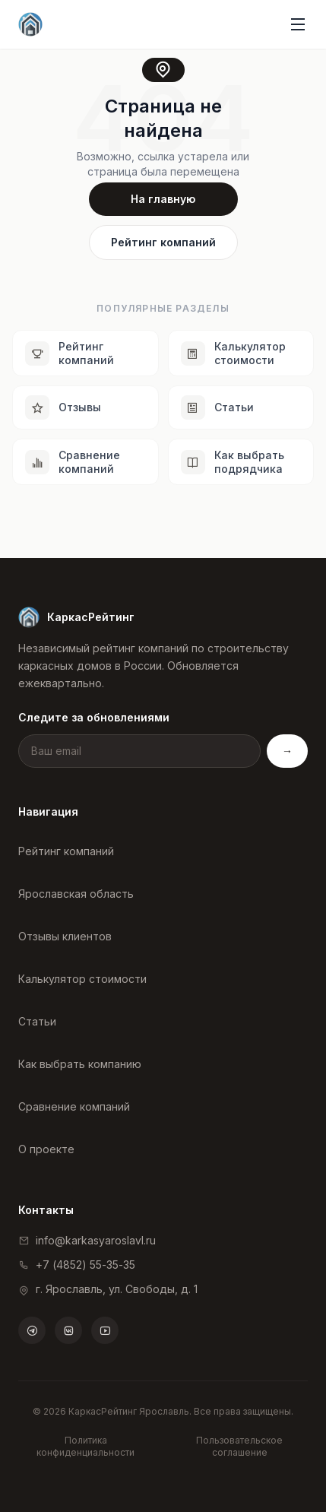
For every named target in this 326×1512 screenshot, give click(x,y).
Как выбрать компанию (79, 1063)
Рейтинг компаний (163, 242)
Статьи (37, 1021)
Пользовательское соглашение (239, 1446)
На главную (163, 198)
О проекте (46, 1149)
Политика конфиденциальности (85, 1446)
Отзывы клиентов (65, 936)
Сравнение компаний (74, 1106)
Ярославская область (76, 893)
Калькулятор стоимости (82, 978)
